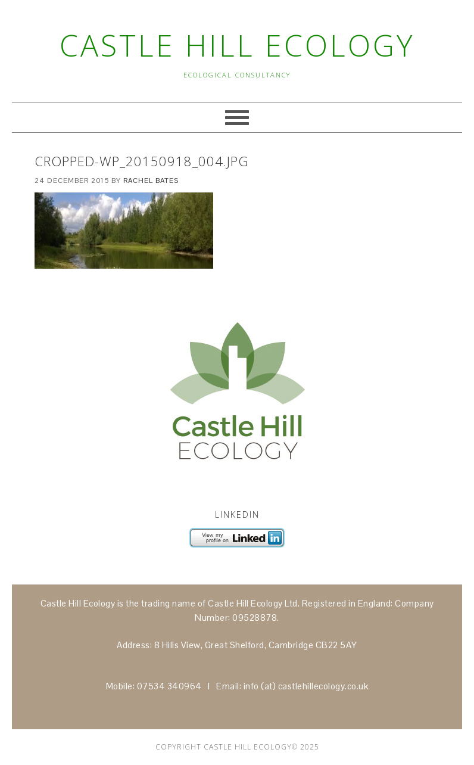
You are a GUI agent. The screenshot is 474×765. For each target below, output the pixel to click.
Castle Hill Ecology (237, 45)
